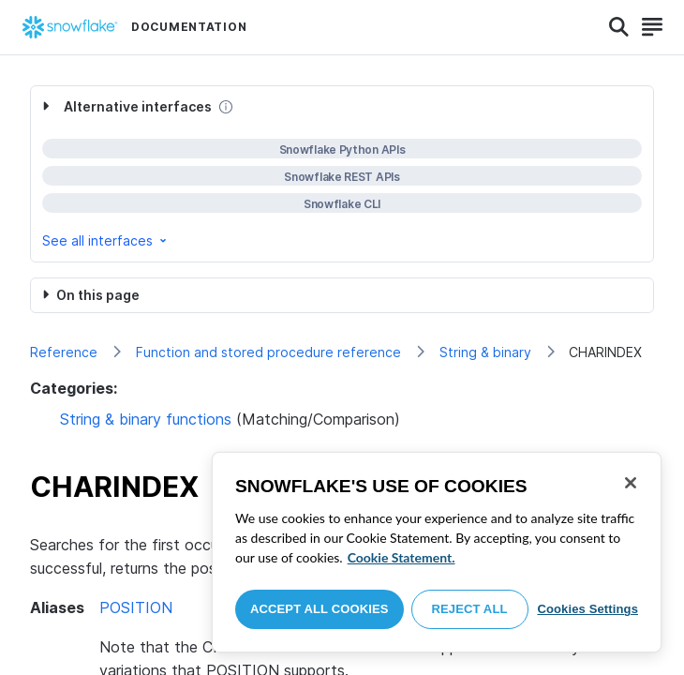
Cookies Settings (587, 609)
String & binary (485, 352)
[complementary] (342, 173)
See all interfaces (106, 240)
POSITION (135, 607)
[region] (437, 552)
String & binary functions (145, 419)
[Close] (630, 482)
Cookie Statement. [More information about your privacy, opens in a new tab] (401, 557)
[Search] (619, 27)
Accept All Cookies (319, 609)
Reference (63, 352)
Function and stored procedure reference (268, 352)
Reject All (470, 609)
